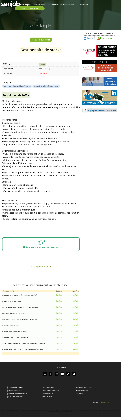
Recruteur (39, 4)
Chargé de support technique (14, 331)
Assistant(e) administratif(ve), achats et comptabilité (23, 343)
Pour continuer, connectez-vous (41, 244)
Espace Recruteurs (15, 390)
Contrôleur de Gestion (11, 301)
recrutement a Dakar (64, 410)
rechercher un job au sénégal (20, 410)
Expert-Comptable (10, 325)
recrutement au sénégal (43, 410)
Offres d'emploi (47, 394)
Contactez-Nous (48, 387)
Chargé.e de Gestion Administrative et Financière (22, 349)
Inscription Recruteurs (84, 387)
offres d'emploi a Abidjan (58, 411)
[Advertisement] (99, 136)
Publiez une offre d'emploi (17, 394)
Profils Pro (83, 4)
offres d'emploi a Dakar (54, 410)
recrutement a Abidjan (68, 411)
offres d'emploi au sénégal (32, 410)
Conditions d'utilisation (50, 390)
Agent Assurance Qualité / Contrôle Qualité (20, 307)
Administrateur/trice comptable (15, 337)
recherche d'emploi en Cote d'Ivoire (76, 410)
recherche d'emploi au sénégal (7, 410)
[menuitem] (23, 4)
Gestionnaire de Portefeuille (14, 313)
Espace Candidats (82, 390)
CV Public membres (15, 397)
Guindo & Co (104, 403)
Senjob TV (79, 394)
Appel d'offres (67, 4)
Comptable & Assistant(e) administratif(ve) (19, 295)
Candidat (53, 4)
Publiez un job (30, 8)
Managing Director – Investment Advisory (19, 319)
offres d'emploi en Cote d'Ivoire (106, 410)
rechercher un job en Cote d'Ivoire (92, 410)
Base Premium (47, 397)
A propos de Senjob (15, 387)
